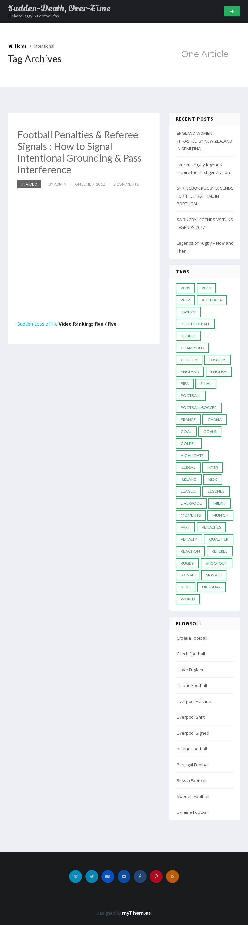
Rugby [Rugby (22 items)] (187, 563)
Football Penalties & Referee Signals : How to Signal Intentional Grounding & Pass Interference (79, 152)
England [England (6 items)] (190, 371)
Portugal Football (193, 765)
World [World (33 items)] (188, 599)
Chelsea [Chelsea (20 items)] (189, 359)
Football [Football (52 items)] (191, 395)
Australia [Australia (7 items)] (212, 299)
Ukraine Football (193, 812)
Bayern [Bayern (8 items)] (188, 311)
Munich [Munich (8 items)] (220, 515)
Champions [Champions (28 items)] (192, 347)
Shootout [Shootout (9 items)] (216, 563)
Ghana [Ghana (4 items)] (215, 419)
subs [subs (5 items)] (185, 587)
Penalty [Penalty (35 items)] (189, 539)
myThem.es (136, 913)
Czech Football (191, 654)
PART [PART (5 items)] (185, 527)
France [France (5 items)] (188, 419)
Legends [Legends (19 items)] (216, 491)
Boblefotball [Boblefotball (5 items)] (195, 323)
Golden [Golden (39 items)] (189, 443)
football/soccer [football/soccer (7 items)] (199, 407)
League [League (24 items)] (188, 491)
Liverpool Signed (193, 733)
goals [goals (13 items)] (209, 431)
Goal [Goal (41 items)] (186, 431)
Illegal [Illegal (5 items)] (188, 467)
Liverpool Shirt (191, 717)
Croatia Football (192, 638)
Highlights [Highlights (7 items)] (192, 455)
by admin (57, 184)
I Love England (191, 669)
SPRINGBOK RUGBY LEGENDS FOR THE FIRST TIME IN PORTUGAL (205, 196)
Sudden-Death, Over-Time (59, 8)
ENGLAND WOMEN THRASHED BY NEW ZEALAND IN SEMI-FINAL (204, 141)
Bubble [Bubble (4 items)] (188, 335)
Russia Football (191, 780)
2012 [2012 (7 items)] (185, 299)
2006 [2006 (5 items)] (185, 287)
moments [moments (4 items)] (191, 515)
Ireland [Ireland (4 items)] (188, 479)
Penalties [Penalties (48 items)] (211, 527)
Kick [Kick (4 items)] (212, 479)
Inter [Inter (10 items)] (212, 467)
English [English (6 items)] (219, 371)
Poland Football (192, 749)
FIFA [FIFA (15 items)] (185, 383)
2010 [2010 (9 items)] (206, 287)
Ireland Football (192, 685)
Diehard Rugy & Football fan (33, 16)
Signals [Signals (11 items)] (213, 575)
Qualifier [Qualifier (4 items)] (218, 539)
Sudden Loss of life (37, 324)
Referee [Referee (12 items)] (220, 551)
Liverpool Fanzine (194, 701)
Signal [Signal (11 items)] (187, 575)
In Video (29, 184)
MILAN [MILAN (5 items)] (219, 503)
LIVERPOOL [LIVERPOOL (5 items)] (191, 503)
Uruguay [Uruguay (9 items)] (211, 587)
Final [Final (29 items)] (206, 383)
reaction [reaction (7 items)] (190, 551)
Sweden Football (193, 796)
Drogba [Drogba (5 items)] (217, 359)
